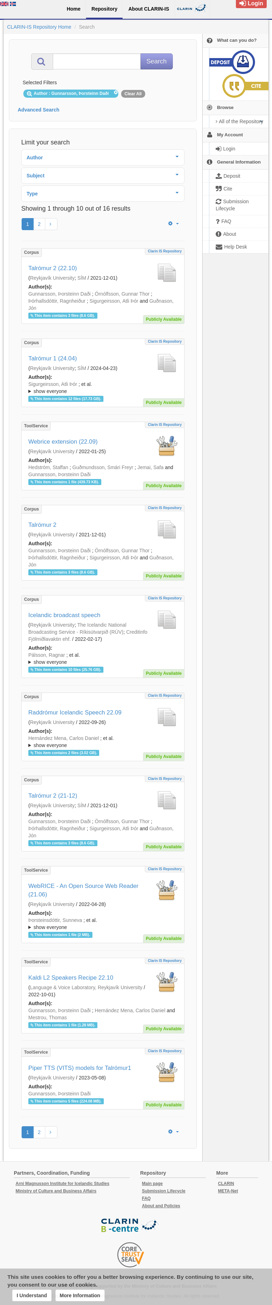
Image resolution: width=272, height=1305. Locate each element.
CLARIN (226, 1183)
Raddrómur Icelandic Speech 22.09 (74, 712)
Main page (152, 1183)
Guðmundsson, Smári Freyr (102, 467)
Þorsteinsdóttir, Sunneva (55, 920)
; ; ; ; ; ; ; (102, 742)
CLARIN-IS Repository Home (39, 27)
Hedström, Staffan (48, 467)
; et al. (102, 388)
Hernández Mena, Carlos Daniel (63, 738)
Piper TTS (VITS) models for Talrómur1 (79, 1068)
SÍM (81, 278)
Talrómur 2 (42, 525)
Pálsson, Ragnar (46, 655)
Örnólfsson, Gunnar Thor (122, 294)
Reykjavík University (52, 278)
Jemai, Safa (150, 467)
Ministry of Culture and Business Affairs (56, 1191)
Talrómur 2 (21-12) (52, 795)
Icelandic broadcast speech (64, 615)
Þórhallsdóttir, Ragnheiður (56, 301)
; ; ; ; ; (102, 388)
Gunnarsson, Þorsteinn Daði (59, 294)
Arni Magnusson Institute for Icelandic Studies (62, 1183)
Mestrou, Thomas (47, 1017)
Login (251, 3)
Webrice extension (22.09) (63, 441)
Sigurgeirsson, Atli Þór (114, 301)
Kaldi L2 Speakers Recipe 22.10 (70, 977)
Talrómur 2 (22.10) (52, 268)
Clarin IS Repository (165, 251)
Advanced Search (39, 110)
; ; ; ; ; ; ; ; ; (102, 658)
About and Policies (161, 1205)
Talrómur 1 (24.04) (52, 358)
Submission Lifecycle (164, 1191)
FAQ (146, 1198)
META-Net (228, 1191)
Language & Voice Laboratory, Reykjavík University (86, 987)
